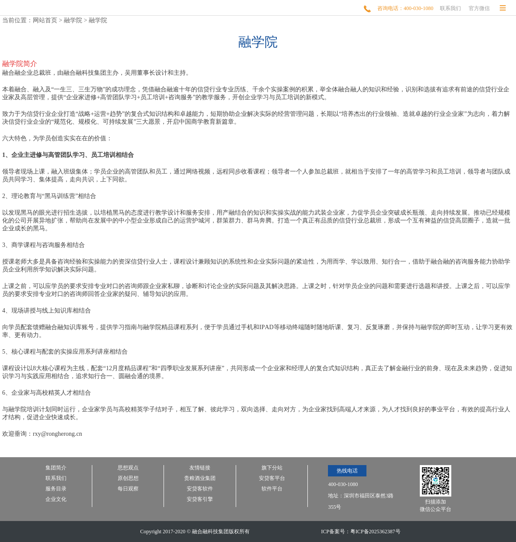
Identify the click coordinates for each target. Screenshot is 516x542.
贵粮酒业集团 (200, 478)
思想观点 (128, 468)
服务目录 (55, 489)
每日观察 (128, 489)
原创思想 (128, 478)
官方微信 (479, 8)
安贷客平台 (272, 478)
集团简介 (55, 468)
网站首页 (45, 20)
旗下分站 (271, 468)
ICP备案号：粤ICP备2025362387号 (360, 531)
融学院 (73, 20)
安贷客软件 (200, 489)
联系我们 (450, 8)
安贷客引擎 (200, 499)
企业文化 (55, 499)
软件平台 (271, 489)
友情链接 (199, 468)
